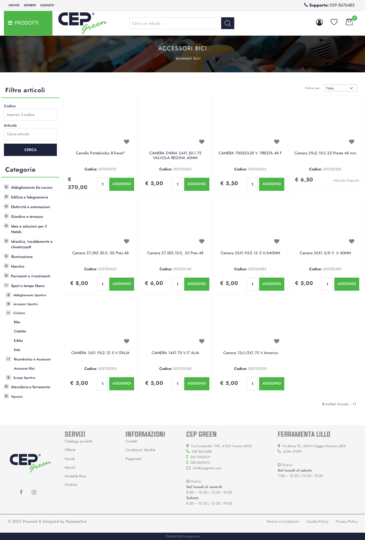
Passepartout (76, 521)
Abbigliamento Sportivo (29, 295)
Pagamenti (134, 458)
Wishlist (71, 484)
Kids (17, 349)
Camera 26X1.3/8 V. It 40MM (325, 253)
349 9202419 (200, 457)
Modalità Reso (76, 476)
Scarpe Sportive (24, 377)
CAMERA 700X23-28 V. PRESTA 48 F (250, 153)
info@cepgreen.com (207, 468)
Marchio (17, 266)
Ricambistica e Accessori (165, 57)
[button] (227, 23)
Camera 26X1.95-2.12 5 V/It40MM (250, 253)
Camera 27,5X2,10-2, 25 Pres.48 (175, 253)
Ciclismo (19, 313)
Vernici (17, 396)
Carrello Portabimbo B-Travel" (100, 153)
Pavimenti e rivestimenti (30, 276)
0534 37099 (292, 451)
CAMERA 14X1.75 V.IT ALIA (175, 353)
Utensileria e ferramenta (30, 387)
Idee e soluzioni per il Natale (29, 229)
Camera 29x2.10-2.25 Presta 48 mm (325, 153)
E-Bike (18, 340)
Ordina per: (313, 88)
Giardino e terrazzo (27, 216)
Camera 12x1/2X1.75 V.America (250, 353)
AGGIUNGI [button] (121, 183)
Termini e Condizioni (282, 521)
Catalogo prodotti (78, 441)
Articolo (10, 125)
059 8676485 (342, 5)
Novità (14, 5)
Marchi (70, 467)
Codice (10, 106)
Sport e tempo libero (28, 285)
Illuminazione (22, 256)
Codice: (91, 169)
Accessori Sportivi (25, 304)
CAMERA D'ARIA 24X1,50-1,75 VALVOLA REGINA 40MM (175, 156)
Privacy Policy (346, 521)
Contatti (47, 5)
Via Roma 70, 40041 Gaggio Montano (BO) (314, 446)
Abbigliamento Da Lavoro (31, 187)
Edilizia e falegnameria (29, 197)
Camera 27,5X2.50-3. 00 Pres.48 (100, 253)
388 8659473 (200, 462)
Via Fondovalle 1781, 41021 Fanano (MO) (221, 446)
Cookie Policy (317, 521)
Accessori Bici (188, 58)
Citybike (20, 331)
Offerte (30, 5)
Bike (17, 322)
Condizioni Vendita (140, 449)
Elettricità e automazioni (30, 206)
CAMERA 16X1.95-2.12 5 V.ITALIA (100, 353)
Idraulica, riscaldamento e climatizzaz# (32, 244)
